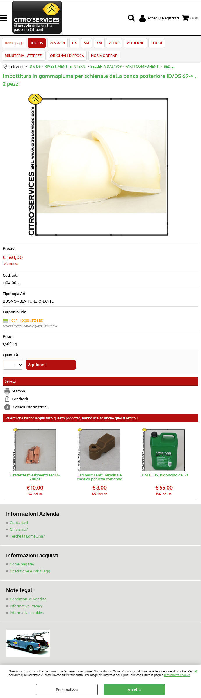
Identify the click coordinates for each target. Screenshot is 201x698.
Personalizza (67, 689)
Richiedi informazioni (29, 408)
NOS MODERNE (104, 56)
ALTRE (113, 43)
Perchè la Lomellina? (27, 537)
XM (98, 43)
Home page (14, 43)
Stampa (18, 392)
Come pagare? (22, 565)
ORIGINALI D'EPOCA (67, 56)
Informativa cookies (177, 675)
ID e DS (37, 43)
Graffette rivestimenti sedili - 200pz (35, 478)
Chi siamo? (19, 530)
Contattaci (19, 523)
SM (85, 43)
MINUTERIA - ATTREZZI (24, 56)
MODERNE (134, 43)
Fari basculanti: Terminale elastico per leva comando (99, 478)
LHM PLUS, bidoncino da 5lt (164, 476)
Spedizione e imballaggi (30, 572)
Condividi (20, 400)
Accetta (134, 689)
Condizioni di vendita (28, 600)
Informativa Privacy (26, 607)
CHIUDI (196, 671)
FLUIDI (155, 43)
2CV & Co (57, 43)
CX (74, 43)
